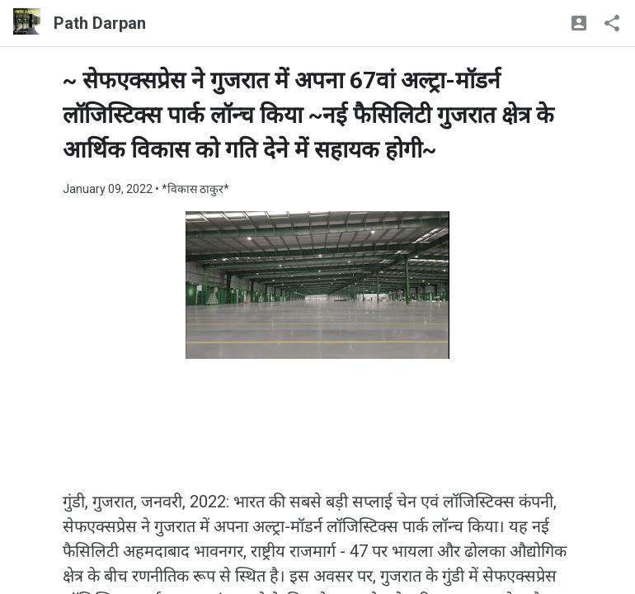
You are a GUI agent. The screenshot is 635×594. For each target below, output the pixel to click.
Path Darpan (100, 23)
